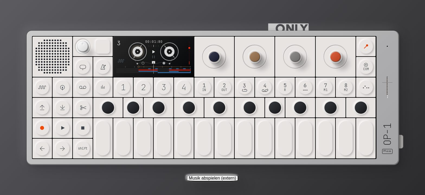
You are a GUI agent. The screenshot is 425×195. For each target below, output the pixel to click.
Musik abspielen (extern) (212, 178)
